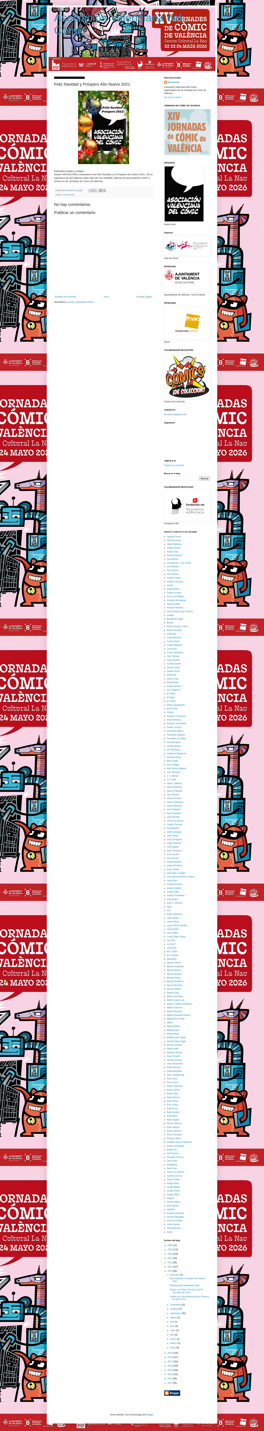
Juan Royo (172, 880)
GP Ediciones (173, 749)
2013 (170, 1378)
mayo (173, 1330)
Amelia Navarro (174, 555)
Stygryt (170, 1198)
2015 (170, 1370)
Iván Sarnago (173, 772)
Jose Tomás (173, 858)
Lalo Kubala (172, 918)
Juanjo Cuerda (174, 888)
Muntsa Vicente (174, 1045)
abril (172, 1334)
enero (173, 1347)
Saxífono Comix (174, 1176)
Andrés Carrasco (175, 581)
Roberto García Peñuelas (179, 1142)
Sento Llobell (173, 1179)
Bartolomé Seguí (175, 619)
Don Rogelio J (174, 690)
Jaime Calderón (174, 783)
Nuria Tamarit (173, 1056)
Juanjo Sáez (173, 891)
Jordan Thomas (174, 824)
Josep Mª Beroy (174, 865)
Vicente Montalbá (175, 1217)
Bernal (170, 622)
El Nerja (171, 697)
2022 (170, 1262)
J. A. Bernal (172, 776)
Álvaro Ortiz (172, 551)
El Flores (171, 693)
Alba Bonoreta (174, 540)
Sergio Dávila (173, 1190)
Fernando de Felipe (176, 738)
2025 (170, 1249)
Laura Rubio (173, 929)
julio (172, 1321)
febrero (174, 1343)
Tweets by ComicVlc (174, 465)
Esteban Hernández (176, 723)
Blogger (149, 1414)
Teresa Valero (173, 1202)
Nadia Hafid (172, 1048)
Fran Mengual (173, 742)
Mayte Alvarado (174, 1011)
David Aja (171, 675)
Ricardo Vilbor (174, 1138)
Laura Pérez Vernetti (177, 925)
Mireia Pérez (173, 1034)
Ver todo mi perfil (172, 97)
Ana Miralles (173, 566)
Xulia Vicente (173, 1224)
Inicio (106, 296)
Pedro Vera (172, 1093)
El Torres (171, 701)
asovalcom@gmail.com (175, 414)
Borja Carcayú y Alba (177, 626)
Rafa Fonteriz (173, 1112)
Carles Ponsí (173, 641)
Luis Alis (171, 940)
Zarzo (170, 1232)
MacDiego (172, 959)
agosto (173, 1317)
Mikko (170, 1022)
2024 (170, 1254)
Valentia (171, 1209)
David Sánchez (174, 686)
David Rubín (173, 682)
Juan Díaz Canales (176, 873)
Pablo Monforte (174, 1071)
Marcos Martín (174, 989)
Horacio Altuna (174, 757)
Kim (169, 910)
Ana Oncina (172, 570)
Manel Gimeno (174, 970)
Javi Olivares (173, 794)
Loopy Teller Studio (176, 936)
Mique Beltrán (173, 1026)
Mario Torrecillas (175, 996)
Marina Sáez (173, 992)
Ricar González (174, 1134)
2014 (170, 1374)
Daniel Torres (173, 671)
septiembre (176, 1313)
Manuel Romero (174, 985)
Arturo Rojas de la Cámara (180, 611)
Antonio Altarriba (175, 607)
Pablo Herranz (174, 1067)
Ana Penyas (173, 574)
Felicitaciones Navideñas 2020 (184, 1285)
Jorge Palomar (174, 843)
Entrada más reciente (65, 296)
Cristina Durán (174, 663)
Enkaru (170, 712)
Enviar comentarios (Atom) (81, 302)
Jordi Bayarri (173, 828)
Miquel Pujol (173, 1030)
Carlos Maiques (174, 645)
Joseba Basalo (174, 862)
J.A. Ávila (171, 779)
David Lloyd (172, 678)
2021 (170, 1266)
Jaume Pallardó (174, 791)
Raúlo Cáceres (174, 1131)
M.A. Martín (172, 955)
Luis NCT (171, 944)
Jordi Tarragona (174, 839)
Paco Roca (172, 1078)
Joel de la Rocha (175, 821)
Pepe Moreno (173, 1097)
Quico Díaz (172, 1101)
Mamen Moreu (174, 962)
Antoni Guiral (173, 604)
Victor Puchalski (174, 1220)
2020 (170, 1271)
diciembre (175, 1275)
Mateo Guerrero (174, 1007)
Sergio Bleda (173, 1187)
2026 (170, 1245)
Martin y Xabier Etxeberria (179, 1004)
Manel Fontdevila (175, 966)
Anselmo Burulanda (176, 600)
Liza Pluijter (172, 933)
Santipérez (172, 1164)
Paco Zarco (172, 1082)
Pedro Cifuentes (175, 1086)
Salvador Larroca (175, 1157)
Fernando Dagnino (176, 735)
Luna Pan (171, 948)
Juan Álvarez (173, 869)
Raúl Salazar (173, 1127)
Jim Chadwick (173, 809)
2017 (170, 1361)
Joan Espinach (174, 813)
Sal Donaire (172, 1153)
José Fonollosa (174, 850)
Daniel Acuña (173, 667)
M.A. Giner (172, 951)
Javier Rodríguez (175, 802)
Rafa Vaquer (173, 1119)
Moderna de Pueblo (176, 1037)
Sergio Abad (173, 1183)
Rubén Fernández (175, 1146)
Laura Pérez (173, 921)
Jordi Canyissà (174, 832)
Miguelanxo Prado (176, 1018)
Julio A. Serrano (174, 903)
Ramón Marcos (174, 1123)
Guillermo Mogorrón (176, 753)
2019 (170, 1353)
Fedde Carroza (174, 727)
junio (172, 1326)
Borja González (174, 630)
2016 (170, 1365)
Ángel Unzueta (174, 592)
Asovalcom (173, 82)
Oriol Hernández (175, 1063)
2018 (170, 1357)
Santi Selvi (172, 1161)
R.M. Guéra (172, 1104)
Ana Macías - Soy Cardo (179, 563)
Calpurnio (171, 634)
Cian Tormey (173, 656)
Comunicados (69, 195)
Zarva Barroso (174, 1228)
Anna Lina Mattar (175, 596)
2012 (170, 1383)
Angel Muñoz (173, 589)
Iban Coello (172, 761)
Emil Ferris (172, 708)
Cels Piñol (172, 649)
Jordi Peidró (173, 835)
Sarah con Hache (175, 1172)
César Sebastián (175, 652)
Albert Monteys (174, 544)
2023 (170, 1258)
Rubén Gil (172, 1149)
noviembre (175, 1304)
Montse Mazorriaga (176, 1041)
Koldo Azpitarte (174, 914)
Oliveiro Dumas (174, 1060)
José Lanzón (173, 854)
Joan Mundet (173, 817)
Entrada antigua (144, 296)
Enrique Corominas (176, 716)
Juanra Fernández (176, 895)
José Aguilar (173, 847)
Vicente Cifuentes (175, 1213)
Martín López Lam (176, 1000)
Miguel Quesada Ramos (178, 1015)
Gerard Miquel (174, 746)
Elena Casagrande (176, 705)
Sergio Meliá (173, 1194)
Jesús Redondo (174, 805)
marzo (173, 1339)
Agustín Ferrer (174, 536)
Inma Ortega (173, 764)
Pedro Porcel (173, 1090)
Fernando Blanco (175, 731)
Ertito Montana (174, 720)
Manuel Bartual (174, 974)
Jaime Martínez (174, 787)
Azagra (170, 615)
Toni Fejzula (173, 1205)
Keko (169, 906)
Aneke (170, 585)
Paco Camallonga (175, 1075)
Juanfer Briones (174, 884)
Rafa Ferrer (172, 1108)
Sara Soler (172, 1168)
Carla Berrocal (174, 637)
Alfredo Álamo (174, 548)
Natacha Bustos (174, 1052)
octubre (174, 1309)
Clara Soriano (173, 660)
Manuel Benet (173, 977)
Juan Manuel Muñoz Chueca (181, 876)
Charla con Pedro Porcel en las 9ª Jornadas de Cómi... (186, 1291)
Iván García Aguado (176, 768)
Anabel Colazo (174, 577)
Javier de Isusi (174, 798)
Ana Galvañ (172, 559)
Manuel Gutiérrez (175, 981)
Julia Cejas (172, 899)
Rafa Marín (172, 1116)
